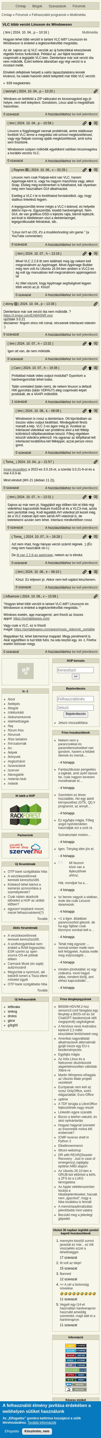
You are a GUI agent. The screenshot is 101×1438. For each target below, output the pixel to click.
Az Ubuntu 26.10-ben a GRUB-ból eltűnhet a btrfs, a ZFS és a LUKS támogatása (77, 1176)
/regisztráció (16, 761)
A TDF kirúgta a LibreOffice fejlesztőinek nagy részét (77, 1106)
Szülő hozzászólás (90, 123)
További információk (42, 1422)
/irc (10, 748)
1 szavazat (19, 402)
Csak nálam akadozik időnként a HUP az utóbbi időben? (26, 900)
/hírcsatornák (17, 743)
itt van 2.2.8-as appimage (35, 555)
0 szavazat (11, 114)
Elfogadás (12, 1431)
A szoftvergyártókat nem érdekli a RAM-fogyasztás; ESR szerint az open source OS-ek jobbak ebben (27, 951)
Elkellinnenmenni (70, 1146)
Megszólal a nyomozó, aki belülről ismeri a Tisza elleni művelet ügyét (27, 976)
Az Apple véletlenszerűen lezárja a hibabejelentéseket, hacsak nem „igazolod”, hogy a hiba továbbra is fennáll (77, 1194)
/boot (11, 699)
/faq (10, 726)
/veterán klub (17, 779)
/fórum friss (16, 730)
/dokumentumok (19, 717)
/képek (12, 752)
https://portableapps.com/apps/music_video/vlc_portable (54, 629)
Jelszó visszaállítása (73, 723)
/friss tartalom (17, 739)
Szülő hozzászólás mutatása (95, 123)
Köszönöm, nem (37, 1431)
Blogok (37, 6)
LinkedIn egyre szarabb (75, 1112)
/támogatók (16, 775)
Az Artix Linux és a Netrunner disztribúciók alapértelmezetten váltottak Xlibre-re (77, 1064)
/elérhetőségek (18, 721)
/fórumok (14, 735)
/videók (13, 783)
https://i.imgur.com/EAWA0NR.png (28, 315)
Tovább (42, 919)
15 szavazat (68, 1268)
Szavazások (57, 6)
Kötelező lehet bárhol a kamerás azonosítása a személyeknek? (24, 888)
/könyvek (14, 757)
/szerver (13, 770)
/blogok (13, 708)
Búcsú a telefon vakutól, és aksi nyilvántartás (77, 1119)
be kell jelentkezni (84, 114)
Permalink (95, 91)
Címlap (21, 6)
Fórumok (79, 6)
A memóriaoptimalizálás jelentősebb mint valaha (75, 1208)
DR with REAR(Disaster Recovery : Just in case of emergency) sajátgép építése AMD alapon (76, 1160)
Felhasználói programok (49, 15)
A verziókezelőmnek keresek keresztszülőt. (24, 878)
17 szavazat (68, 1257)
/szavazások (17, 766)
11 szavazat (68, 1299)
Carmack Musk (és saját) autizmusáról (26, 965)
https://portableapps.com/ (31, 618)
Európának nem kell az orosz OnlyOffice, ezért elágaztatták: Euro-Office (76, 1091)
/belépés (14, 704)
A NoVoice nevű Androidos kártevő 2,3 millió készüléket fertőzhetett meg (78, 1030)
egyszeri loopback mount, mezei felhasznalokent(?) (26, 911)
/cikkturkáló (16, 712)
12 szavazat (68, 1279)
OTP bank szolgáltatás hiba (27, 871)
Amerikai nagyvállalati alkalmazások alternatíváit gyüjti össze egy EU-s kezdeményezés (76, 1044)
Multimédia (78, 15)
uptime (63, 1099)
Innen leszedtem (15, 469)
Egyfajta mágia (68, 1054)
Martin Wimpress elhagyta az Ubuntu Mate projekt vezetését (77, 1078)
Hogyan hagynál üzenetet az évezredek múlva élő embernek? (76, 1129)
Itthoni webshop (69, 1150)
